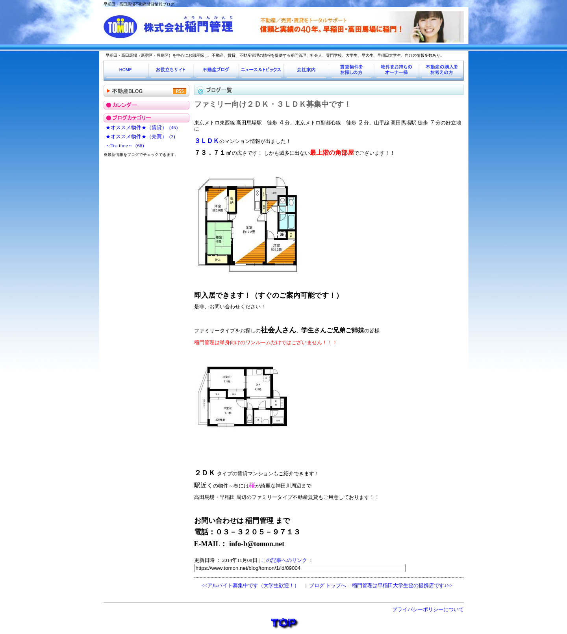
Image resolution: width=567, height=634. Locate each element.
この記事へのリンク (284, 560)
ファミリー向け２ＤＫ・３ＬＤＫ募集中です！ (272, 104)
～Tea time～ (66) (125, 145)
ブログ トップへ (327, 585)
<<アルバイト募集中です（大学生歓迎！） (250, 585)
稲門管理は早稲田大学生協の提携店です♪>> (402, 585)
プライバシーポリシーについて (428, 609)
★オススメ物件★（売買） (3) (140, 136)
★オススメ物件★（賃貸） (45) (142, 127)
